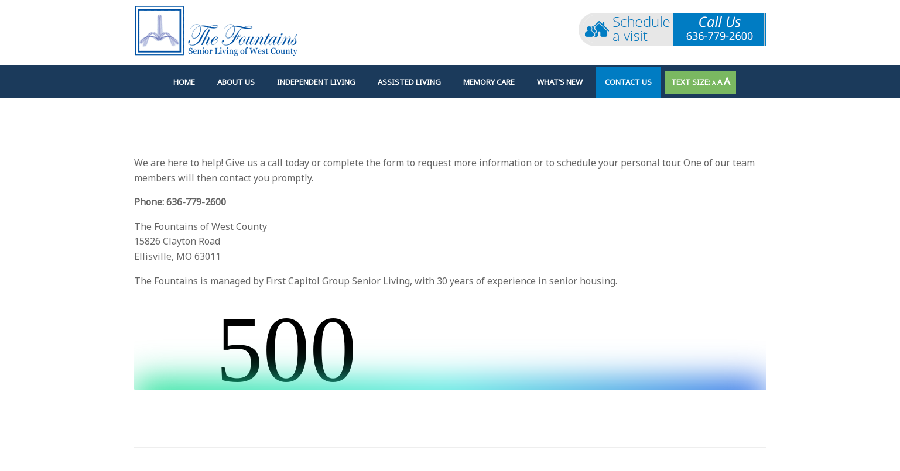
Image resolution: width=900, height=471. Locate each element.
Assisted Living (409, 82)
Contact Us (628, 82)
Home (184, 82)
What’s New (560, 82)
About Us (236, 82)
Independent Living (316, 82)
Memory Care (489, 82)
